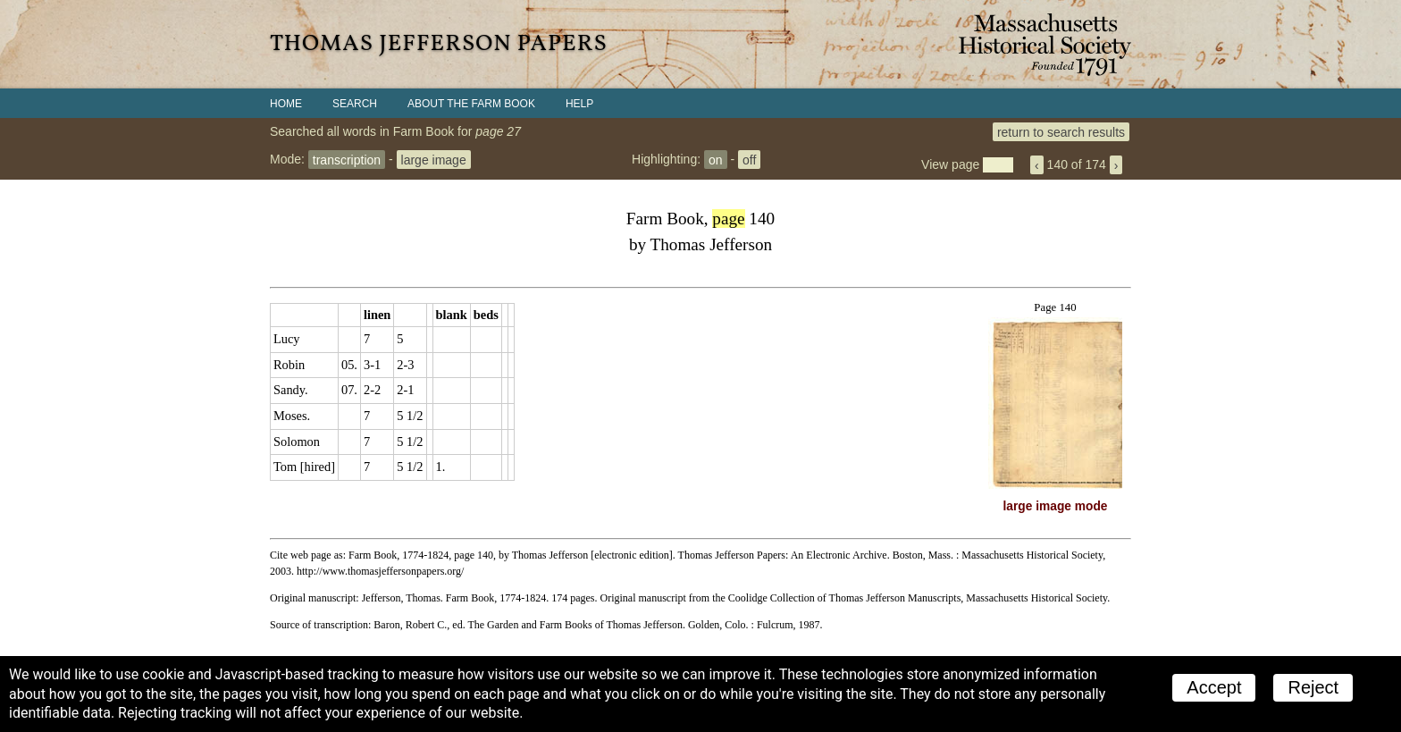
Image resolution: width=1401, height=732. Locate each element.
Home (286, 103)
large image (433, 159)
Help (579, 103)
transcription (347, 159)
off (749, 159)
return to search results (1061, 131)
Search (354, 103)
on (716, 159)
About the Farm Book (471, 103)
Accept (1214, 687)
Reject (1313, 687)
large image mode (1055, 506)
